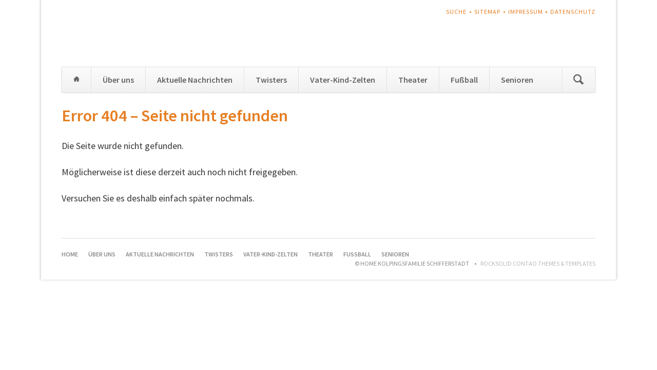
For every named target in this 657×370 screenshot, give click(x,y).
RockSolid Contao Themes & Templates (537, 263)
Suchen (578, 79)
